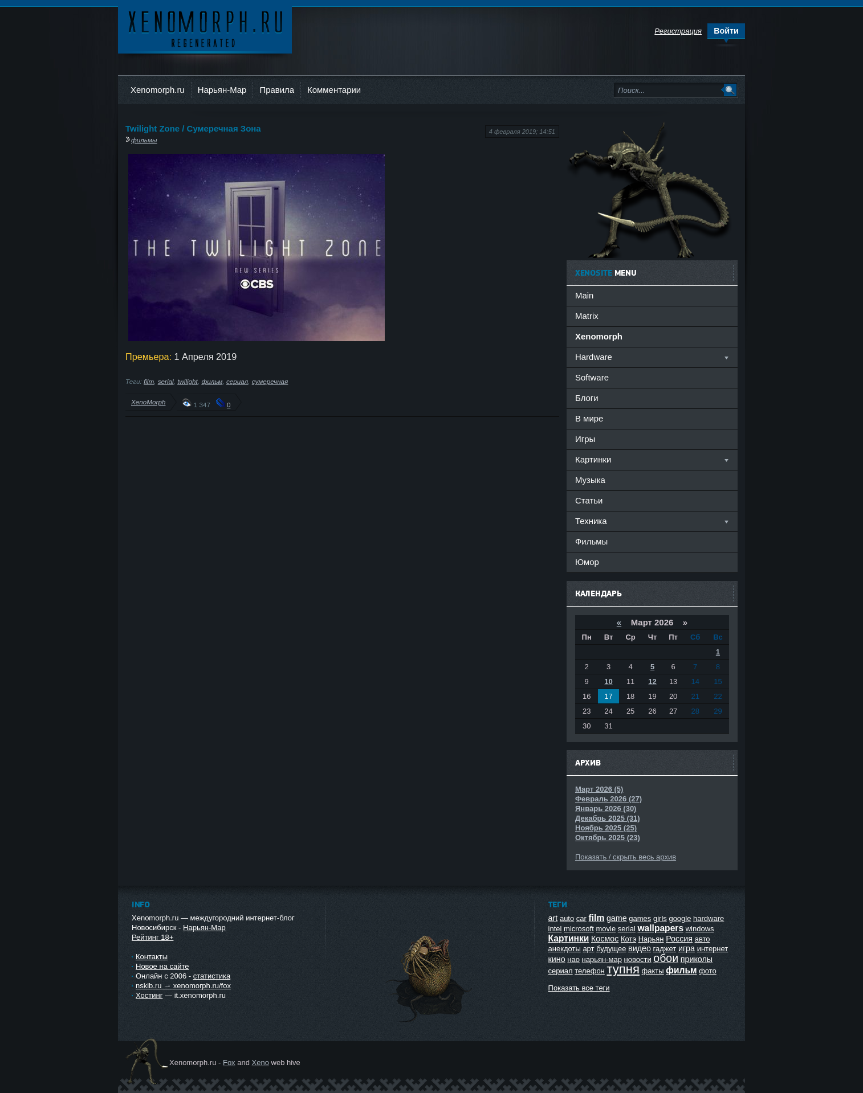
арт (588, 948)
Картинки (568, 938)
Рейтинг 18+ (152, 937)
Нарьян (651, 939)
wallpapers (660, 928)
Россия (679, 938)
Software (592, 377)
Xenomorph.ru (158, 90)
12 (652, 681)
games (640, 918)
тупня (623, 969)
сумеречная (270, 381)
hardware (708, 918)
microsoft (579, 928)
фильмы (144, 140)
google (680, 918)
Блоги (587, 398)
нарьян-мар (602, 959)
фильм (211, 381)
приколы (697, 959)
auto (567, 918)
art (553, 918)
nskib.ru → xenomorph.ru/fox (183, 985)
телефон (590, 971)
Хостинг (149, 995)
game (616, 918)
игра (686, 948)
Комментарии (334, 90)
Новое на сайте (162, 966)
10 (608, 681)
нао (573, 959)
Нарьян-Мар (222, 90)
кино (556, 959)
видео (639, 948)
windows (700, 928)
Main (584, 295)
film (149, 381)
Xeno (260, 1062)
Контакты (152, 956)
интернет (712, 948)
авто (702, 939)
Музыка (590, 480)
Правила (276, 90)
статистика (211, 976)
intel (555, 928)
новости (638, 959)
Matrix (587, 316)
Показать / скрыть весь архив (625, 857)
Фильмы (591, 541)
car (581, 918)
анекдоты (564, 948)
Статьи (589, 500)
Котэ (628, 939)
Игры (585, 439)
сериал (237, 381)
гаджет (665, 948)
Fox (229, 1062)
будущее (611, 948)
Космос (604, 938)
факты (653, 971)
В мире (589, 418)
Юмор (587, 562)
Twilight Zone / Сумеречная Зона (193, 128)
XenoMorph (148, 402)
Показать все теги (579, 988)
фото (708, 971)
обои (665, 958)
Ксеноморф (205, 28)
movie (606, 928)
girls (660, 918)
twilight (187, 381)
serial (166, 381)
